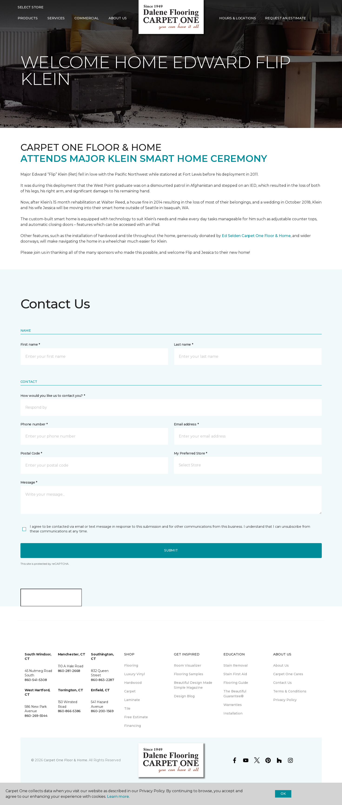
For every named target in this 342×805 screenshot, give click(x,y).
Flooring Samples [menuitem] (188, 674)
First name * (30, 344)
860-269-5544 (36, 716)
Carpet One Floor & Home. (66, 760)
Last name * (183, 344)
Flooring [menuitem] (131, 665)
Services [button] (56, 18)
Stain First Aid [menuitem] (235, 674)
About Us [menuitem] (281, 665)
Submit (171, 550)
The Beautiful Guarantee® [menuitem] (234, 693)
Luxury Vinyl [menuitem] (134, 674)
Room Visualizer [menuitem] (187, 665)
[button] (314, 18)
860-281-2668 (69, 671)
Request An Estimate (285, 18)
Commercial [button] (86, 18)
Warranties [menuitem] (232, 705)
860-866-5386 (69, 711)
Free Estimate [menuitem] (136, 717)
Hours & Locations (237, 18)
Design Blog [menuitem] (184, 696)
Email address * (186, 424)
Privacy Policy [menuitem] (285, 700)
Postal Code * (31, 453)
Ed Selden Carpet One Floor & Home (256, 236)
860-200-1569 (102, 711)
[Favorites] (320, 18)
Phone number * (34, 424)
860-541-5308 (36, 680)
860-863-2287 (102, 680)
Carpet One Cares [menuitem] (288, 674)
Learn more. (118, 796)
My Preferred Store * (190, 453)
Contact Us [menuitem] (282, 683)
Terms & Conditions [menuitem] (289, 691)
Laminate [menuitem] (132, 700)
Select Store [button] (30, 7)
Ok (283, 794)
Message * (28, 482)
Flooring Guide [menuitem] (235, 683)
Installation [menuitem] (232, 713)
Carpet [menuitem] (130, 691)
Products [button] (28, 18)
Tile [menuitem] (127, 708)
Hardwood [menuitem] (133, 683)
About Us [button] (118, 18)
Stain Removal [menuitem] (235, 665)
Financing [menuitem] (132, 726)
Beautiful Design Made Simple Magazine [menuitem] (193, 685)
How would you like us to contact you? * (52, 395)
